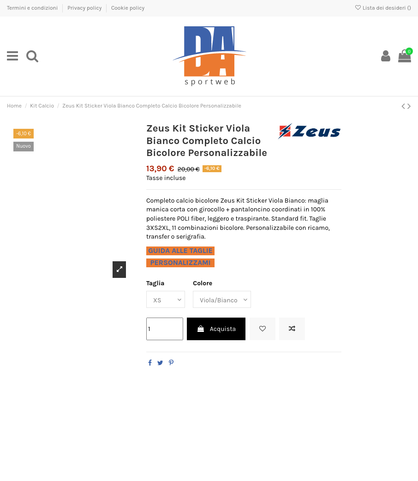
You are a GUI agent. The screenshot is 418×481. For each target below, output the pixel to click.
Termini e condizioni (33, 8)
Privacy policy (85, 8)
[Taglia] (165, 299)
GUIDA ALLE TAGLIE (180, 251)
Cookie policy (127, 8)
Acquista (216, 329)
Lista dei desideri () (382, 8)
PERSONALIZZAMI (180, 263)
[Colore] (222, 299)
